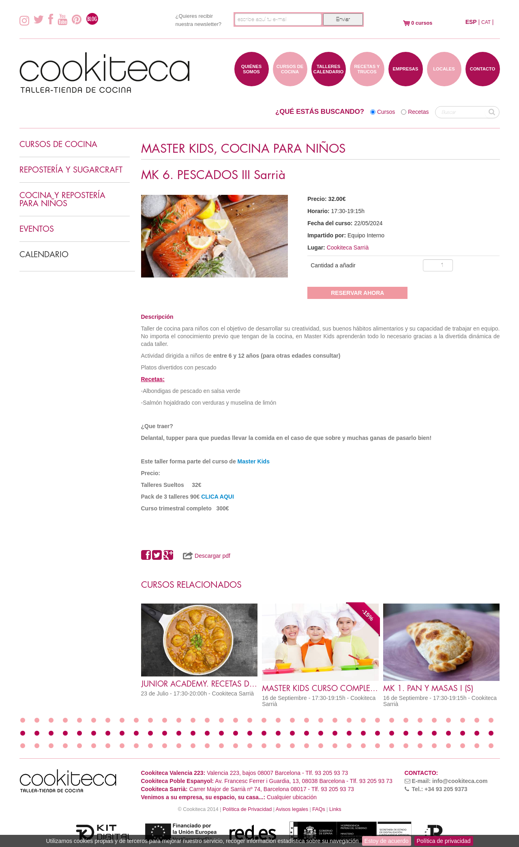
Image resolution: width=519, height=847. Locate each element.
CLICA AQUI (216, 496)
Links (335, 809)
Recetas (418, 112)
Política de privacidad (444, 841)
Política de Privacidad (247, 809)
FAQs (318, 809)
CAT (486, 22)
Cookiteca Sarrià (348, 247)
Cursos (386, 112)
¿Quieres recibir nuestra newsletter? (198, 20)
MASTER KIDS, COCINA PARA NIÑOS (243, 149)
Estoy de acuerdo (387, 841)
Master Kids (254, 461)
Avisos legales (292, 809)
